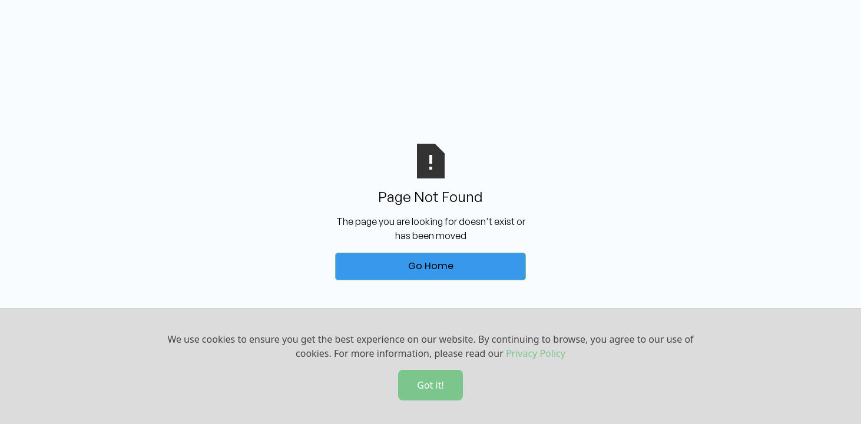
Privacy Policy (535, 353)
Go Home (430, 266)
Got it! (430, 385)
